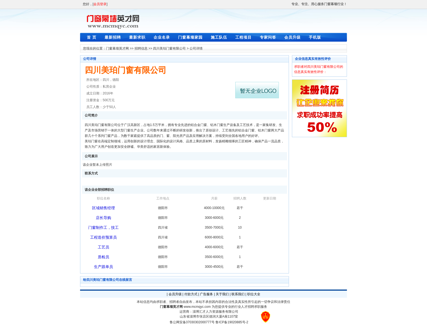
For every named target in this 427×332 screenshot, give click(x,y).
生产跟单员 (103, 267)
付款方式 (190, 294)
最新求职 (137, 37)
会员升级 (292, 37)
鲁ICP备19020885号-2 (231, 322)
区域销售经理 (103, 208)
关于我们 (222, 294)
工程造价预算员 (103, 237)
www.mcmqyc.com (197, 307)
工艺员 (103, 247)
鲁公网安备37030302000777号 (192, 322)
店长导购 (103, 218)
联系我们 (238, 294)
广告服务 (206, 294)
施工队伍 (219, 37)
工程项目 (243, 37)
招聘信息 (141, 48)
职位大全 (253, 294)
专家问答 (268, 37)
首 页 (91, 37)
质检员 (103, 257)
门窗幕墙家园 (190, 37)
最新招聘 (113, 37)
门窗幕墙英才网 (117, 48)
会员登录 (99, 4)
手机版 (315, 37)
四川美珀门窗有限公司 (169, 48)
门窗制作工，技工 (103, 227)
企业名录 (162, 37)
